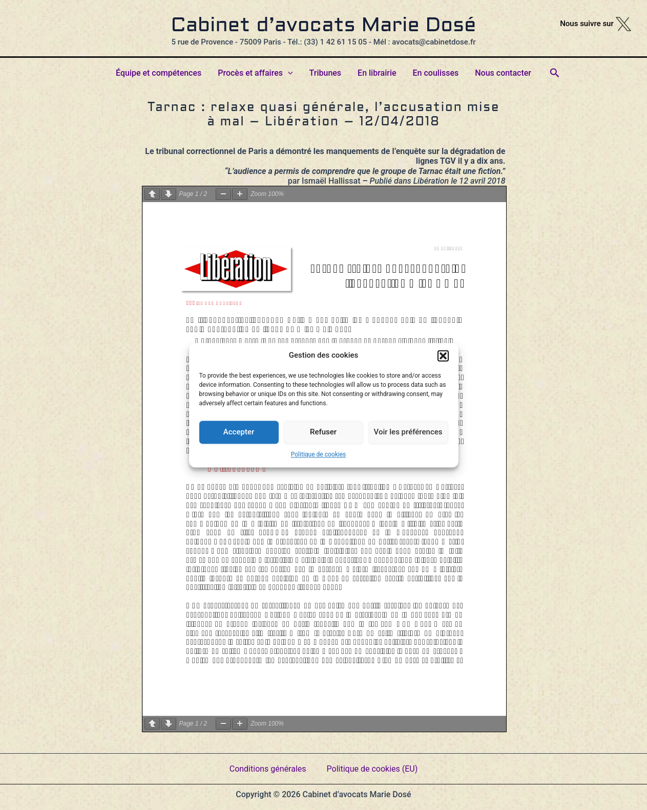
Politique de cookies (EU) (372, 769)
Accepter (238, 431)
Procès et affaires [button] (255, 73)
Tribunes (325, 73)
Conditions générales (267, 769)
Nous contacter (503, 73)
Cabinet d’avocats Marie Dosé (323, 26)
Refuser (323, 431)
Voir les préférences (408, 431)
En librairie (377, 73)
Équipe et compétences (158, 73)
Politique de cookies (318, 454)
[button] (443, 356)
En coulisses (436, 73)
